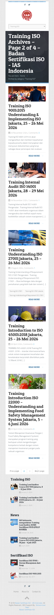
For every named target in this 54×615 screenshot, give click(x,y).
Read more (36, 155)
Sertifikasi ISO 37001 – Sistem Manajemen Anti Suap (29, 562)
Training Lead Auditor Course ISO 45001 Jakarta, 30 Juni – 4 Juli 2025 (30, 540)
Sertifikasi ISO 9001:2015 (30, 573)
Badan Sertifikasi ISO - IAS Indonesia (28, 603)
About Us (25, 591)
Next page (39, 470)
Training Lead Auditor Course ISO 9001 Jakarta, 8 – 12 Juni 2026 (31, 486)
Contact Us (36, 591)
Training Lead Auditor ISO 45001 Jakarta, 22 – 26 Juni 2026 (31, 499)
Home (22, 75)
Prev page (14, 470)
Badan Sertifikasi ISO (27, 609)
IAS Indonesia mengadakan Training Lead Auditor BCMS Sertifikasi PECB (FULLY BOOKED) (29, 525)
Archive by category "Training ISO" (22, 78)
